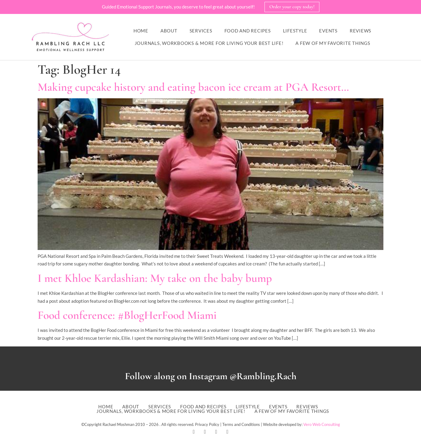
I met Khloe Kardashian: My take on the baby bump (155, 278)
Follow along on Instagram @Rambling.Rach (210, 376)
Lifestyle (295, 30)
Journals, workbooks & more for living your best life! (209, 43)
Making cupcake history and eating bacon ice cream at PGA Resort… (193, 87)
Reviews (360, 30)
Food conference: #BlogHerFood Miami (127, 315)
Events (328, 30)
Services (201, 30)
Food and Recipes (247, 30)
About (168, 30)
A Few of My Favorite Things (332, 43)
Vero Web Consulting (321, 424)
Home (140, 30)
